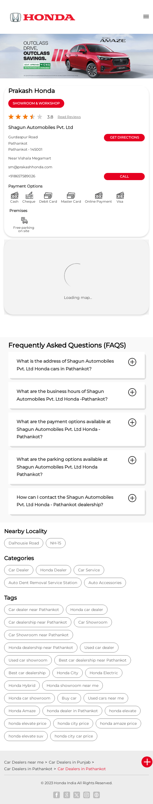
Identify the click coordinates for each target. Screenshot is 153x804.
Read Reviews (69, 117)
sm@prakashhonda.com (30, 167)
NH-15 (55, 543)
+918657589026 (21, 176)
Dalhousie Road (24, 543)
